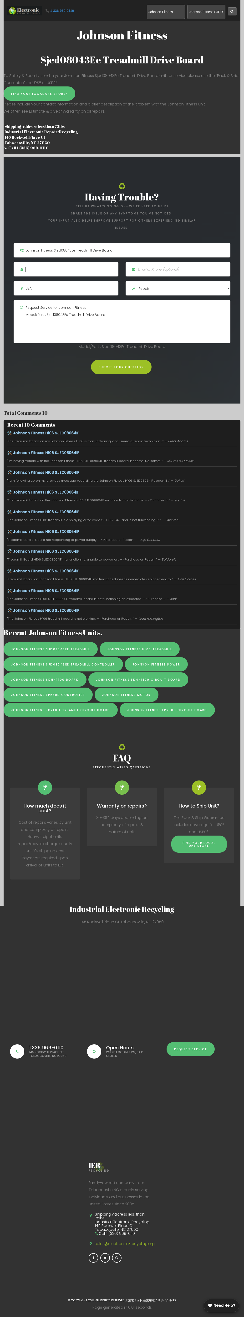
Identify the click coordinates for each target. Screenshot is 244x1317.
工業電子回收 (133, 1300)
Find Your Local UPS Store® (39, 94)
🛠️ (43, 433)
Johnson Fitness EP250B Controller (48, 695)
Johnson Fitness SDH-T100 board (45, 680)
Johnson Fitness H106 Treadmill (139, 649)
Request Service (190, 1049)
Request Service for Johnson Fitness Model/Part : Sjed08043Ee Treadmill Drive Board (122, 321)
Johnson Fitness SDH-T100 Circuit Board (138, 680)
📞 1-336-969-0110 (59, 11)
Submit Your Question (121, 367)
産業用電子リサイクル (157, 1300)
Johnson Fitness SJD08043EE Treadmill (50, 649)
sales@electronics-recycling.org (125, 1243)
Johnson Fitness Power (156, 664)
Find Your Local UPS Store (199, 844)
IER (174, 1300)
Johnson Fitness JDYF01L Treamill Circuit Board (60, 710)
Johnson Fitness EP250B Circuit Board (167, 710)
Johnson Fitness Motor (126, 695)
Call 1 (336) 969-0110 (27, 148)
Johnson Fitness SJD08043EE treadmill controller (63, 664)
